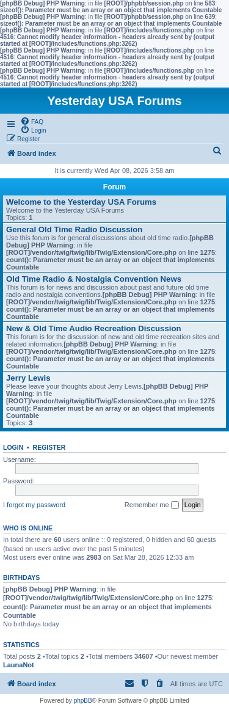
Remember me (152, 505)
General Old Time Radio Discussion (74, 229)
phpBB (83, 700)
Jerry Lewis (28, 378)
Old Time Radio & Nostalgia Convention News (93, 279)
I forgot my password (34, 504)
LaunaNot (18, 665)
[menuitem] (31, 121)
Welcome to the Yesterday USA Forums (81, 202)
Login (13, 447)
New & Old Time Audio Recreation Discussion (93, 328)
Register (49, 447)
